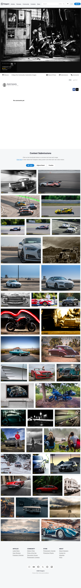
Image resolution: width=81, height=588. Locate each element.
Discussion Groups (32, 555)
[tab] (30, 165)
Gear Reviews (16, 553)
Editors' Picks (31, 551)
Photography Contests (33, 557)
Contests (33, 4)
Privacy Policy (35, 572)
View (70, 80)
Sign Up (77, 3)
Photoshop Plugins (48, 553)
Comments (75, 75)
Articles (13, 4)
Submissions (63, 75)
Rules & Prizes (51, 75)
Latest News (16, 551)
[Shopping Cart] (67, 3)
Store (38, 4)
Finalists (51, 165)
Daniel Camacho (12, 84)
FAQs (60, 557)
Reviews (18, 4)
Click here (19, 159)
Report (75, 80)
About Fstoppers (63, 551)
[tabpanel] (40, 356)
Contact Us (62, 553)
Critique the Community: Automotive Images (24, 75)
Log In (71, 3)
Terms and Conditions (44, 572)
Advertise (61, 555)
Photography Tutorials (49, 551)
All (30, 165)
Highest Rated (41, 165)
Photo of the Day (32, 553)
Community (26, 4)
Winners (5, 75)
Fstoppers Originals (18, 555)
